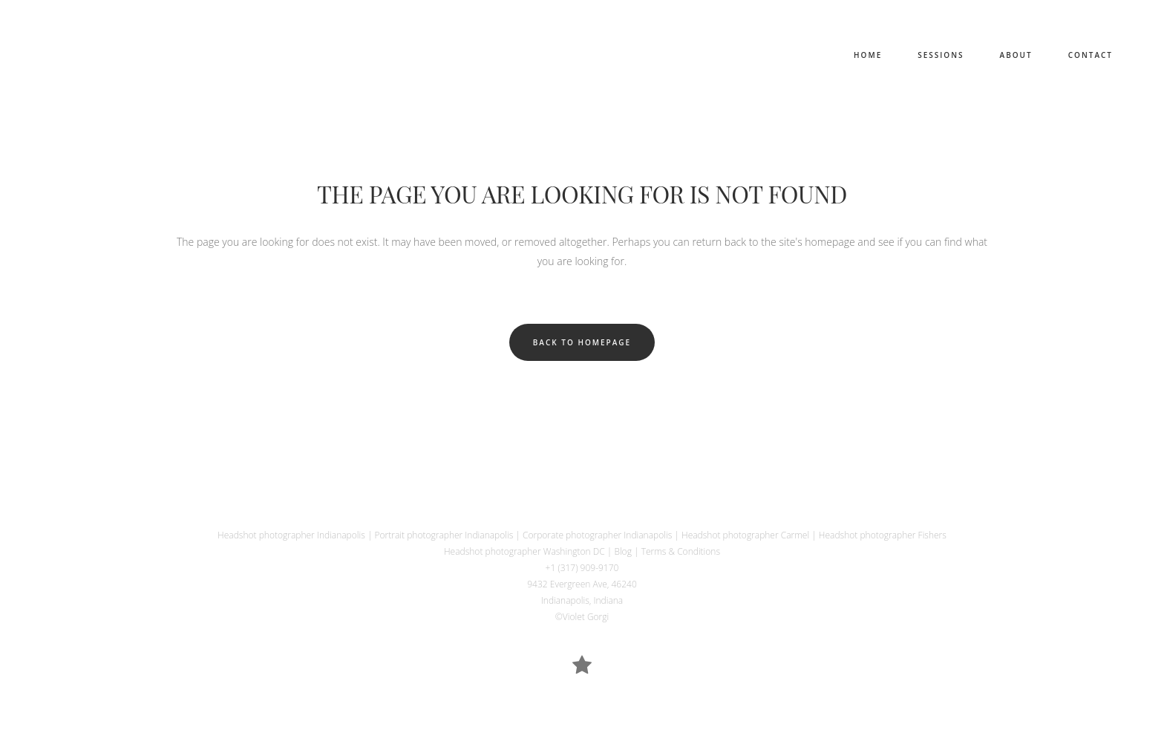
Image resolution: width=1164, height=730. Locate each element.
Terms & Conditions (680, 551)
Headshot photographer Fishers (882, 535)
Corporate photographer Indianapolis (597, 535)
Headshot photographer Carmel (745, 535)
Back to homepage (582, 342)
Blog (623, 551)
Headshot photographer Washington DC (524, 551)
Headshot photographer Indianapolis (291, 535)
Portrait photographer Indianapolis (444, 535)
